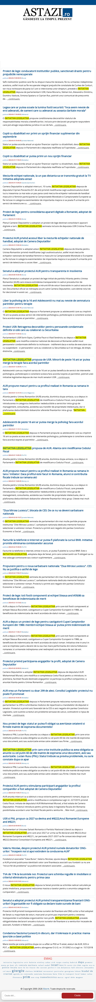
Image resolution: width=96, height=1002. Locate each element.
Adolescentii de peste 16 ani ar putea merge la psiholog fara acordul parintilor (43, 423)
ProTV (24, 367)
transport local (73, 974)
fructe (33, 968)
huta (55, 974)
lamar (83, 974)
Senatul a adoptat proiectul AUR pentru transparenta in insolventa (42, 271)
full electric (77, 968)
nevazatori (49, 971)
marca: (61, 977)
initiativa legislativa (13, 962)
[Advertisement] (48, 41)
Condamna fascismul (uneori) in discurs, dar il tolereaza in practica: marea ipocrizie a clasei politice (46, 935)
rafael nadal (44, 965)
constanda (28, 974)
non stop (35, 977)
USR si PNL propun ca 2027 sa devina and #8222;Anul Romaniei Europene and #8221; (46, 820)
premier (89, 962)
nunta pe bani (7, 965)
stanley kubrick (69, 962)
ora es (92, 965)
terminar (38, 971)
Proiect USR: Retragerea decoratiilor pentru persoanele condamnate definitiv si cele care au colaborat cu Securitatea (43, 328)
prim (26, 977)
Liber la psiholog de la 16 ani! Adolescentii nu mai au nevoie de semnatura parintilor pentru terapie (46, 302)
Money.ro (25, 481)
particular (59, 971)
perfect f (52, 968)
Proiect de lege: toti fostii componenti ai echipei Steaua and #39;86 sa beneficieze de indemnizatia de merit (43, 597)
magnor (79, 977)
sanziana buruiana (43, 974)
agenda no (18, 974)
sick (53, 962)
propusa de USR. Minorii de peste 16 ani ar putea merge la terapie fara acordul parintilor (46, 361)
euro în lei (23, 968)
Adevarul (25, 114)
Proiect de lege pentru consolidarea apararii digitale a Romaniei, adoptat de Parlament (47, 213)
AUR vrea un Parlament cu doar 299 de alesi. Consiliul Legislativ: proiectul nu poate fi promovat (48, 692)
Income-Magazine (28, 393)
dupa (81, 962)
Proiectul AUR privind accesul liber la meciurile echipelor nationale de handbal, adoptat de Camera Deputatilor (43, 239)
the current (41, 968)
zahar (48, 962)
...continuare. (13, 98)
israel (55, 965)
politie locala (9, 968)
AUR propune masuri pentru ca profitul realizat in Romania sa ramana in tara (46, 387)
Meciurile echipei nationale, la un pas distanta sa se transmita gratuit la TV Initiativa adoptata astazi (47, 177)
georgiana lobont (73, 971)
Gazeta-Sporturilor (28, 183)
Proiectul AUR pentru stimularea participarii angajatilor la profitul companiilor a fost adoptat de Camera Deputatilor (41, 787)
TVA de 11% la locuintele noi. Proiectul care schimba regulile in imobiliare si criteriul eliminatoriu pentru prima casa (47, 876)
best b (63, 965)
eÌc (16, 965)
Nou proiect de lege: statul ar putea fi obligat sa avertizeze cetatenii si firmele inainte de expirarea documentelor (44, 725)
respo (59, 962)
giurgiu (18, 971)
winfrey (40, 962)
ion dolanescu (63, 968)
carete (70, 965)
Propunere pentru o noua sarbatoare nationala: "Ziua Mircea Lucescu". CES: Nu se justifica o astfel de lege (47, 567)
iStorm (46, 988)
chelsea (29, 971)
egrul (67, 977)
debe (73, 977)
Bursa (24, 78)
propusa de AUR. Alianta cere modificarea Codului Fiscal (47, 449)
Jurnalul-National (27, 140)
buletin (32, 962)
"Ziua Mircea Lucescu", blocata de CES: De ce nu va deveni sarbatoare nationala (43, 512)
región (85, 965)
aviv (26, 962)
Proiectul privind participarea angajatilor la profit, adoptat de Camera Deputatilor (43, 663)
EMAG (48, 958)
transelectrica (48, 977)
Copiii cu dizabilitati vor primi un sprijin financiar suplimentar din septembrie (41, 135)
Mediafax (25, 160)
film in (61, 974)
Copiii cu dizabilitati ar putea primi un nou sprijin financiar (37, 156)
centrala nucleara (28, 965)
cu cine (77, 965)
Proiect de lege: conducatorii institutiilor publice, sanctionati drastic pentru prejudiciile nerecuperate (47, 72)
